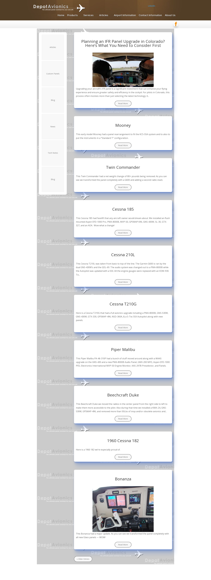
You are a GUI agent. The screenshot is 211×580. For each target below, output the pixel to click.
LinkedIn (151, 6)
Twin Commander (123, 167)
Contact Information (150, 15)
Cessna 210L (123, 254)
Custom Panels (52, 73)
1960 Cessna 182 (123, 440)
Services (88, 15)
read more (123, 103)
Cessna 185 (123, 209)
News (52, 126)
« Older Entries (83, 559)
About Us (170, 15)
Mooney (123, 125)
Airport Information (125, 15)
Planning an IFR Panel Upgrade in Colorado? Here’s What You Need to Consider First (123, 43)
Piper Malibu (123, 349)
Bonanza (123, 479)
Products (72, 15)
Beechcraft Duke (123, 395)
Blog (53, 100)
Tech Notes (53, 153)
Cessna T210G (123, 304)
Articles (103, 15)
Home (61, 15)
